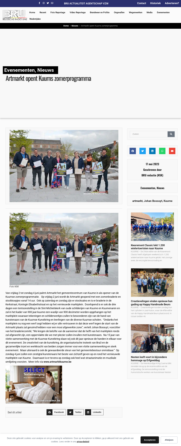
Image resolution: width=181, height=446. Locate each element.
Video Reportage (78, 12)
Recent (43, 12)
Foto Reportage (57, 12)
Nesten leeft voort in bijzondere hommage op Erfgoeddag (149, 359)
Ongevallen (119, 12)
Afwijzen (169, 440)
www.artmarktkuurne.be (57, 361)
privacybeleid (83, 441)
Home (32, 12)
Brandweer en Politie (99, 12)
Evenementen (163, 12)
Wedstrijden (35, 19)
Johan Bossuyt (153, 201)
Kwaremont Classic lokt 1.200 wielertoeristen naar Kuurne (148, 247)
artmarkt (137, 201)
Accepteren (150, 440)
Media (149, 12)
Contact (141, 3)
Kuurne (168, 201)
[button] (56, 412)
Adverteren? (172, 3)
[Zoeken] (171, 134)
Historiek (155, 3)
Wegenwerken (135, 12)
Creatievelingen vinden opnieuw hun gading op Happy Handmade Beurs (151, 303)
